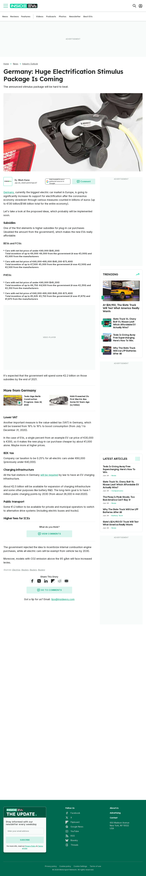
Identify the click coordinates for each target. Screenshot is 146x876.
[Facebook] (72, 813)
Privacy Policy (30, 846)
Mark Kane (24, 180)
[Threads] (71, 845)
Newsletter (75, 16)
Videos (39, 16)
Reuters (24, 570)
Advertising (115, 813)
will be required (49, 475)
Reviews (14, 16)
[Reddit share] (59, 581)
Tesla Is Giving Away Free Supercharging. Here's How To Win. (119, 469)
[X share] (39, 581)
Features (25, 16)
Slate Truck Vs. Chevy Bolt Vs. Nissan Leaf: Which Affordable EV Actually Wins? (121, 484)
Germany (8, 192)
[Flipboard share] (52, 581)
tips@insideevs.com (63, 599)
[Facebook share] (32, 581)
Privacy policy (51, 866)
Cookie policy (65, 866)
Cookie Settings (80, 866)
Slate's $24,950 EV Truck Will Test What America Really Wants (120, 523)
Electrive (16, 570)
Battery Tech (117, 516)
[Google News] (74, 826)
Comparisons (117, 491)
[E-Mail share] (66, 581)
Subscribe (25, 840)
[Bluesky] (71, 840)
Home (6, 64)
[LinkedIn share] (46, 581)
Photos (62, 16)
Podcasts (51, 16)
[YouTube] (72, 831)
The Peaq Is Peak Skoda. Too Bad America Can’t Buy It (119, 498)
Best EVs (88, 16)
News (5, 16)
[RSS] (70, 835)
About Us (114, 808)
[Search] (134, 6)
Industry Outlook (30, 64)
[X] (68, 817)
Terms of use (95, 866)
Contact (113, 817)
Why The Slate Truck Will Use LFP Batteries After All (120, 511)
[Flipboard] (72, 822)
